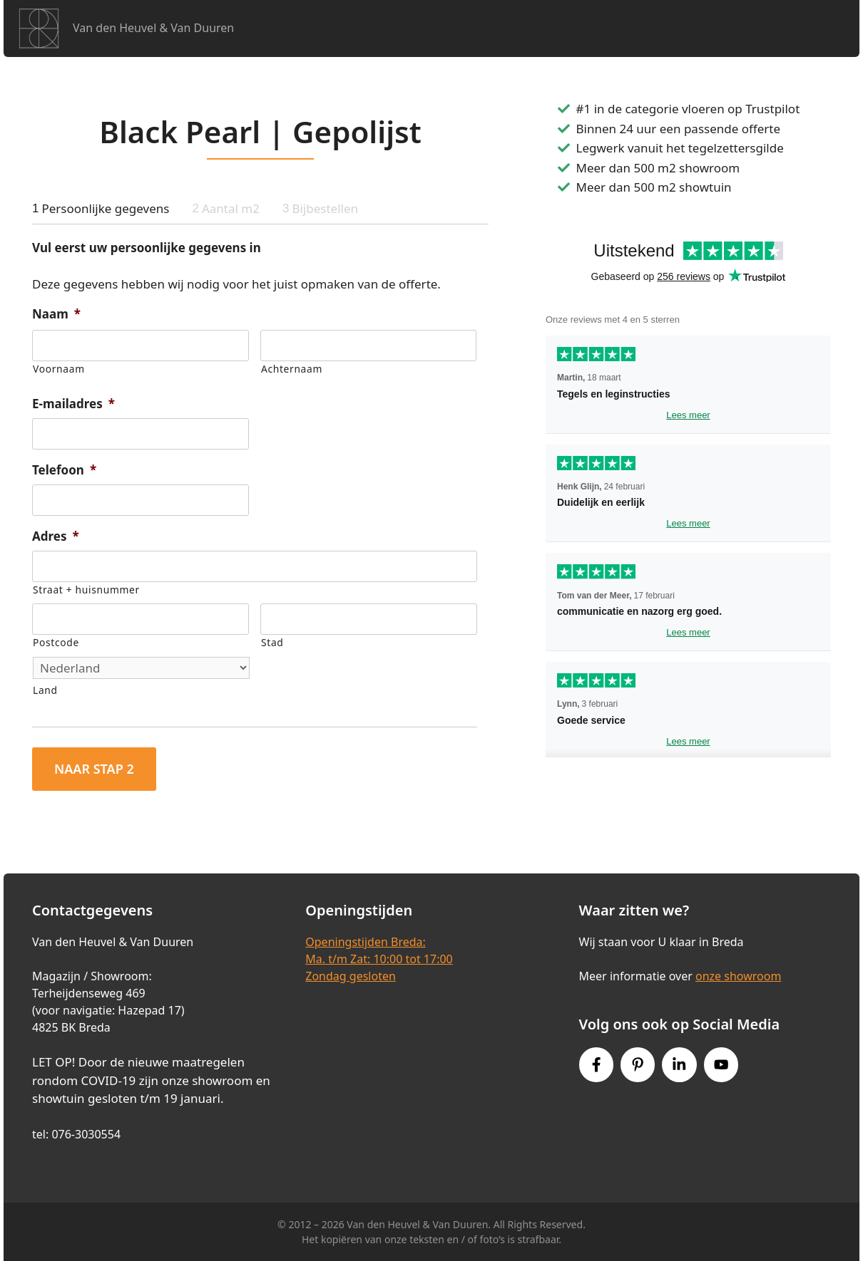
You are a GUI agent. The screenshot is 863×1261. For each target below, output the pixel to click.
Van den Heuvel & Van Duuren (153, 28)
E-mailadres (73, 404)
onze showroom (738, 976)
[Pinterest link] (638, 1064)
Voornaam (59, 368)
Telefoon (64, 470)
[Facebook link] (596, 1064)
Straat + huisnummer (86, 589)
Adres (55, 536)
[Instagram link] (679, 1064)
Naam (56, 314)
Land (45, 690)
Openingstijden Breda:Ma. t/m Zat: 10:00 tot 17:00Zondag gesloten (378, 959)
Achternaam (291, 368)
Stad (272, 642)
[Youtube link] (721, 1064)
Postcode (56, 642)
